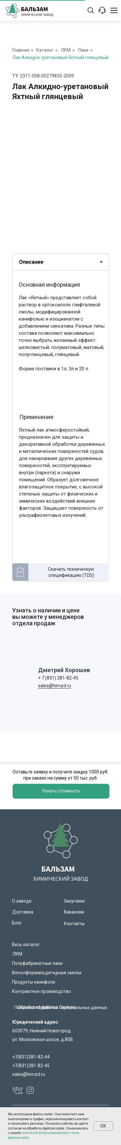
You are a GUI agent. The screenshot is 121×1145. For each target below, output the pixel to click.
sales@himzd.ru (54, 685)
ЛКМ (66, 50)
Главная (20, 50)
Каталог (45, 50)
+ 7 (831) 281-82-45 (58, 677)
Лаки (83, 50)
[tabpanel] (60, 432)
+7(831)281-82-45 (31, 1065)
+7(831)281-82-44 (31, 1056)
